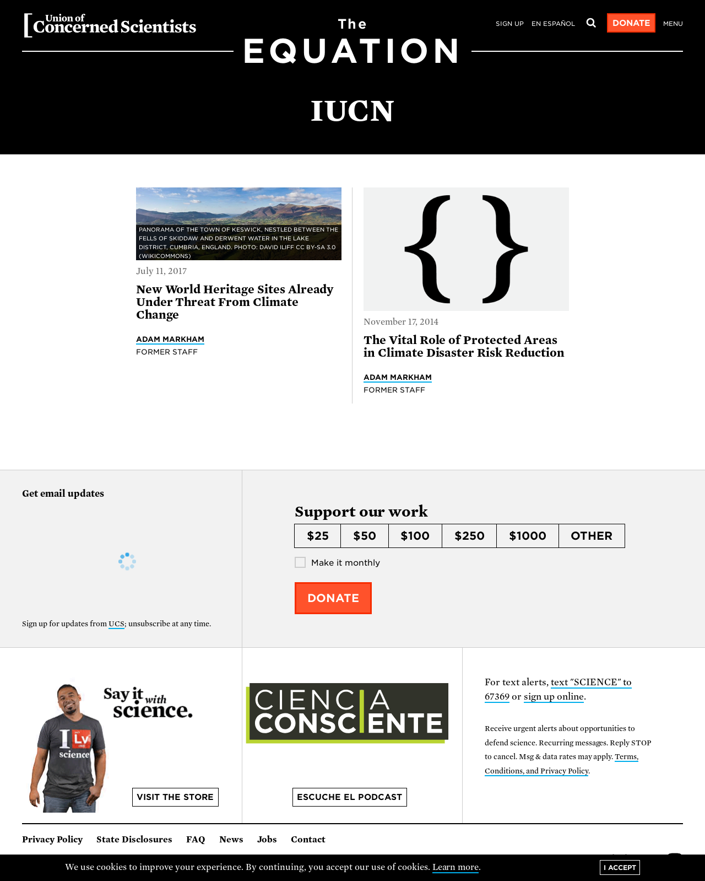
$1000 (527, 535)
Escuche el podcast (349, 797)
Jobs (267, 840)
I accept (620, 867)
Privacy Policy (52, 840)
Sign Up (510, 24)
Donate (631, 23)
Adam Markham (170, 339)
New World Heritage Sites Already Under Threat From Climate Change (235, 302)
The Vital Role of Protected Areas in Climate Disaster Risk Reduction (464, 346)
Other (591, 535)
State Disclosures (134, 840)
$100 (415, 535)
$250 (469, 535)
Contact (308, 840)
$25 (318, 535)
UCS (116, 624)
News (231, 840)
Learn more (455, 867)
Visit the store (175, 797)
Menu (673, 24)
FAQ (195, 840)
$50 (364, 535)
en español (553, 24)
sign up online (554, 696)
